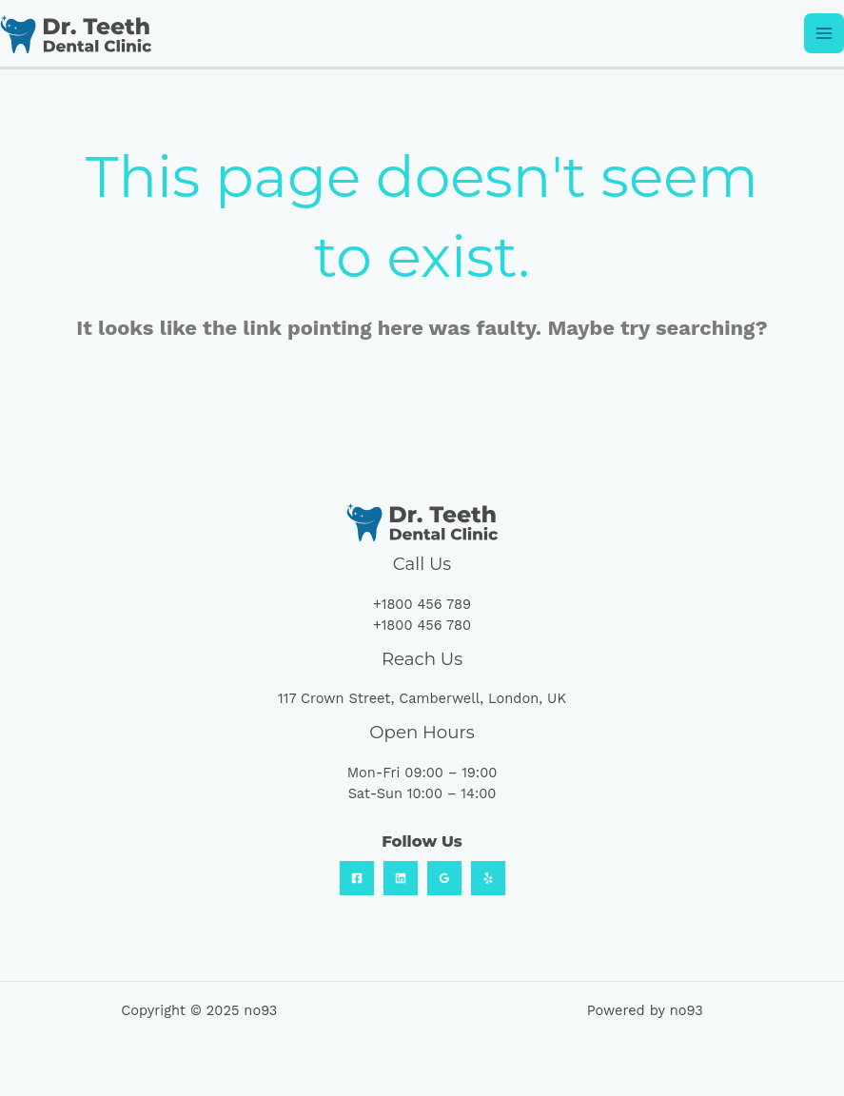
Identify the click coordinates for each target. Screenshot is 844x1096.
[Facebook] (357, 878)
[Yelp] (488, 878)
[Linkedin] (400, 878)
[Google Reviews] (444, 878)
